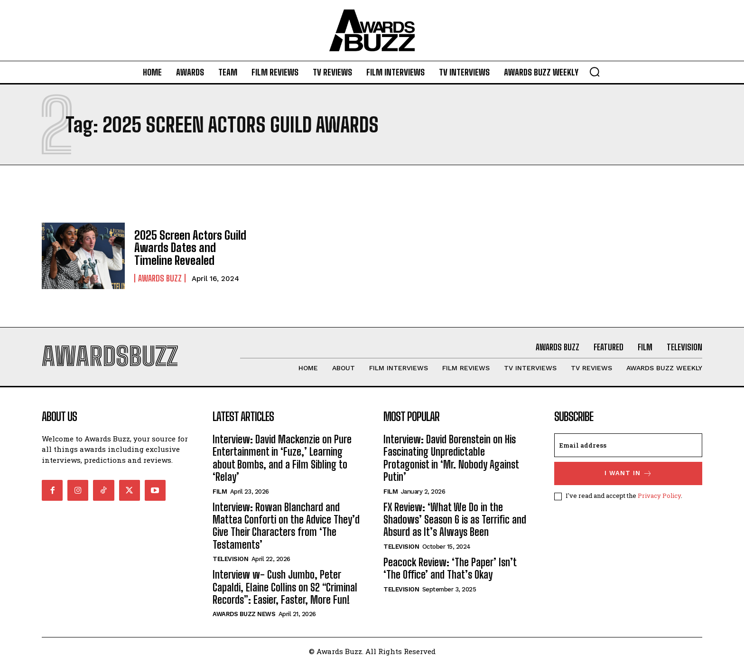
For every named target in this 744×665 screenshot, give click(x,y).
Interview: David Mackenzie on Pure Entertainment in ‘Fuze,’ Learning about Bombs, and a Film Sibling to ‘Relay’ (282, 458)
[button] (594, 71)
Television (230, 558)
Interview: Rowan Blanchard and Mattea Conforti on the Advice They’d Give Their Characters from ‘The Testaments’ (286, 526)
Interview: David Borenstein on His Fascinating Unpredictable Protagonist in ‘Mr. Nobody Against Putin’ (451, 458)
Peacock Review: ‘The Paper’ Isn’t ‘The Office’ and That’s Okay (450, 568)
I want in (628, 473)
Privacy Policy (659, 496)
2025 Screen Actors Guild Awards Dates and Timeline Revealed (190, 247)
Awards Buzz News (244, 614)
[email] (628, 445)
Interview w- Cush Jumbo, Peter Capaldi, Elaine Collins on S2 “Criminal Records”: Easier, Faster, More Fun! (285, 587)
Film (220, 491)
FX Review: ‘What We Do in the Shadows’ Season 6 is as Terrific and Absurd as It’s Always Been (454, 520)
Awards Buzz (160, 278)
